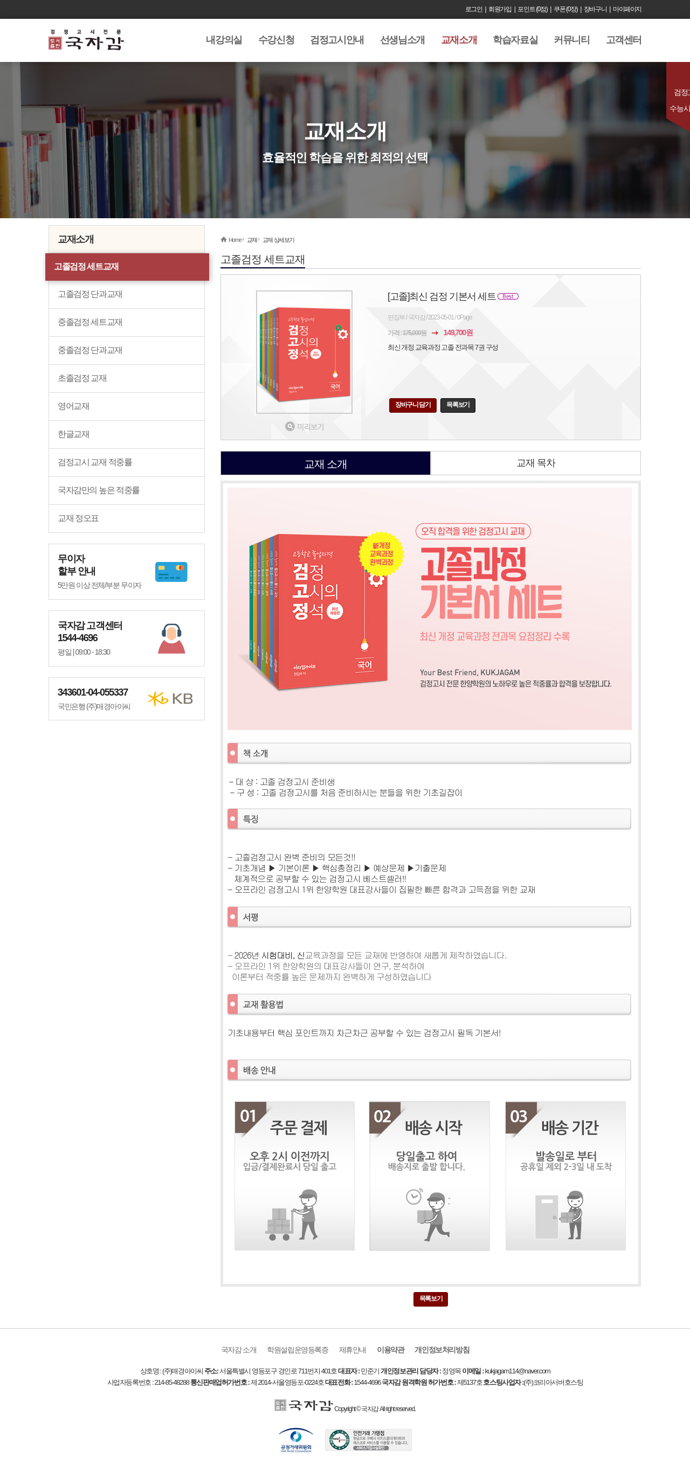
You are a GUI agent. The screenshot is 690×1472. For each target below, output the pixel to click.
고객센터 (623, 39)
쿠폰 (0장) (565, 9)
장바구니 (595, 9)
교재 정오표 (78, 518)
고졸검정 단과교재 (90, 293)
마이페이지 (627, 9)
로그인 (473, 9)
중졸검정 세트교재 (90, 322)
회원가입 (499, 9)
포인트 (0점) (532, 9)
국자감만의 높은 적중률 (99, 490)
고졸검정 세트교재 (86, 266)
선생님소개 (402, 39)
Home (235, 240)
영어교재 (73, 406)
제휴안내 (352, 1349)
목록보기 (457, 404)
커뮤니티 (571, 39)
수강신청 (276, 39)
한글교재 (73, 434)
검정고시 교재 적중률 (95, 462)
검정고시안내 (337, 39)
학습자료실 (515, 39)
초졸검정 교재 (82, 378)
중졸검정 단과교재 (90, 350)
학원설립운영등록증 (297, 1349)
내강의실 (224, 39)
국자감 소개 (239, 1349)
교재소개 (459, 39)
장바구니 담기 (413, 404)
